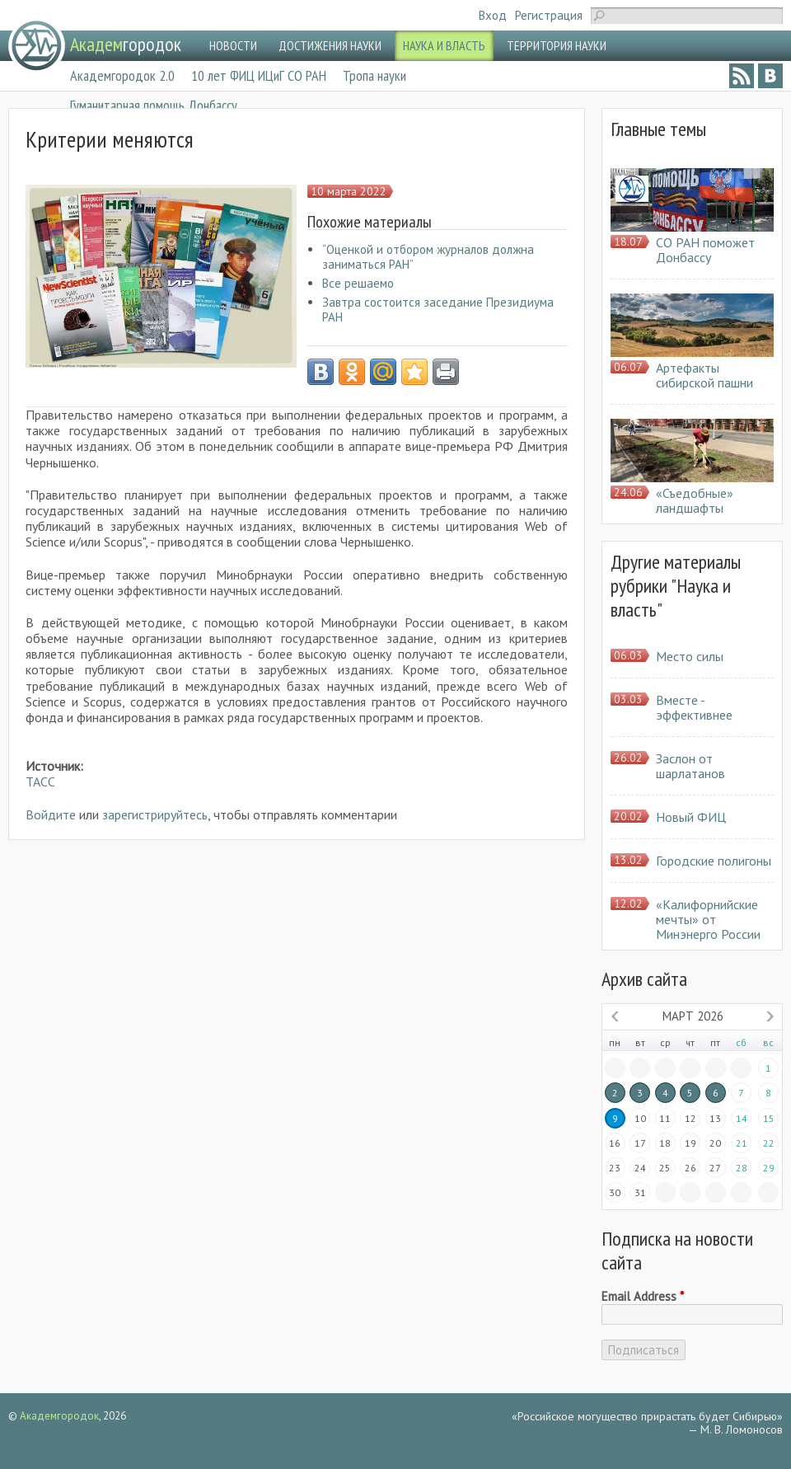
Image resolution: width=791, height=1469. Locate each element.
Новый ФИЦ (691, 817)
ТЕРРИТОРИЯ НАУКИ (556, 45)
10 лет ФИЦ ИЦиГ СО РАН (258, 75)
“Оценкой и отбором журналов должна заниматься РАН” (428, 257)
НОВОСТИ (233, 45)
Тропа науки (374, 75)
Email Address (642, 1296)
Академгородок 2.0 (122, 75)
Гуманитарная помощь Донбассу (153, 105)
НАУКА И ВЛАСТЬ (444, 45)
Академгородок (59, 1416)
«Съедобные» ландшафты (694, 500)
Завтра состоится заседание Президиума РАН (438, 309)
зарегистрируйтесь (155, 814)
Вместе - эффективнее (694, 707)
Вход (493, 15)
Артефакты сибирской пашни (704, 375)
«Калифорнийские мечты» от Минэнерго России (708, 919)
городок (125, 44)
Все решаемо (358, 283)
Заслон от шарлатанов (690, 765)
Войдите (51, 814)
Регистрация (549, 15)
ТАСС (40, 781)
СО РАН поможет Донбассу (705, 249)
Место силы (689, 656)
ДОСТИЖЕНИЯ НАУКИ (329, 45)
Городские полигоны (713, 860)
